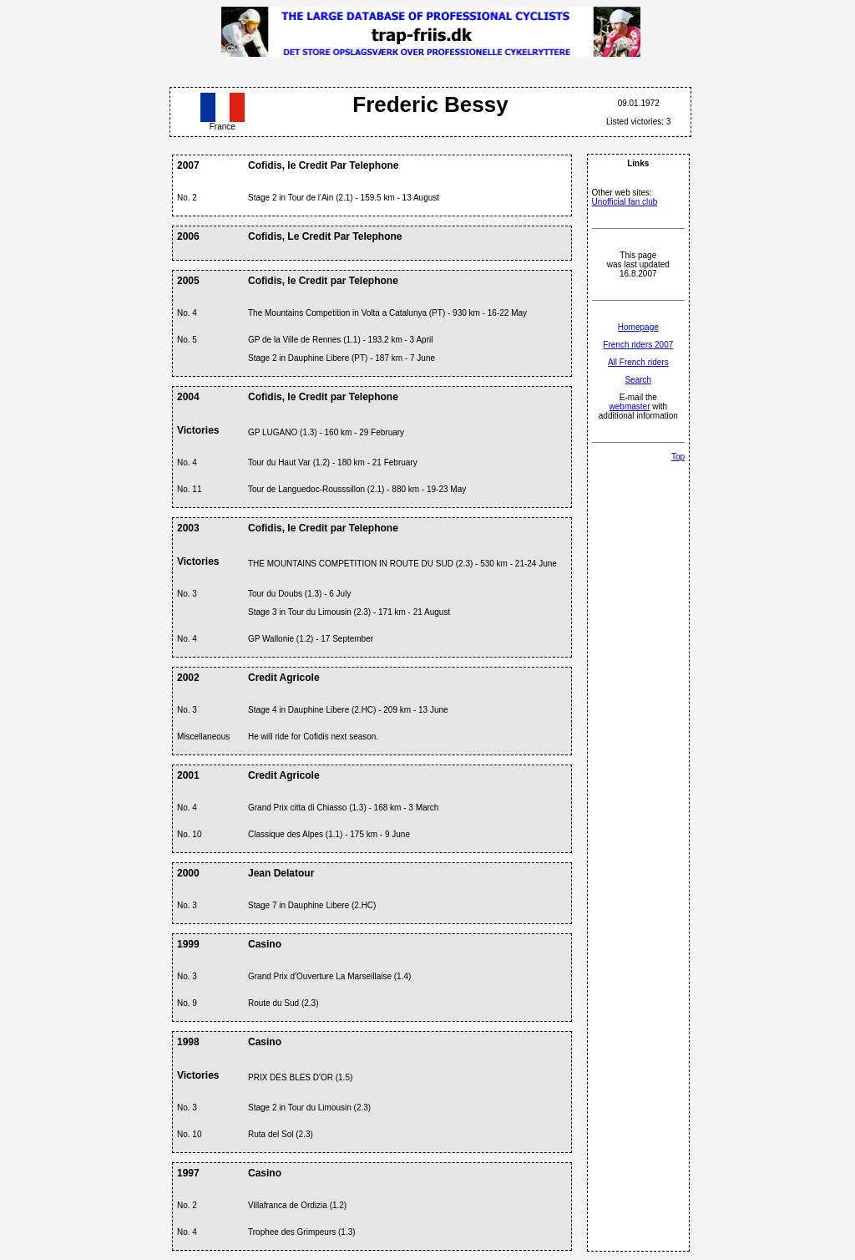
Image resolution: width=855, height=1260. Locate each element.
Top (678, 456)
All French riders (638, 362)
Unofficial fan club (625, 201)
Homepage (638, 327)
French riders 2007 (638, 344)
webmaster (630, 406)
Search (638, 379)
